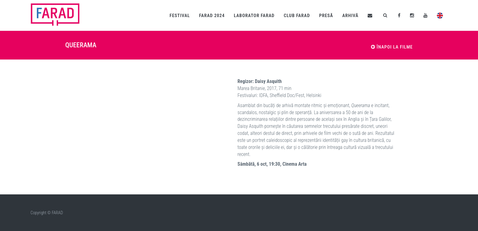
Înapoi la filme (392, 47)
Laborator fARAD (254, 15)
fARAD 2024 (212, 15)
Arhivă (350, 15)
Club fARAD (297, 15)
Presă (326, 15)
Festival (179, 15)
